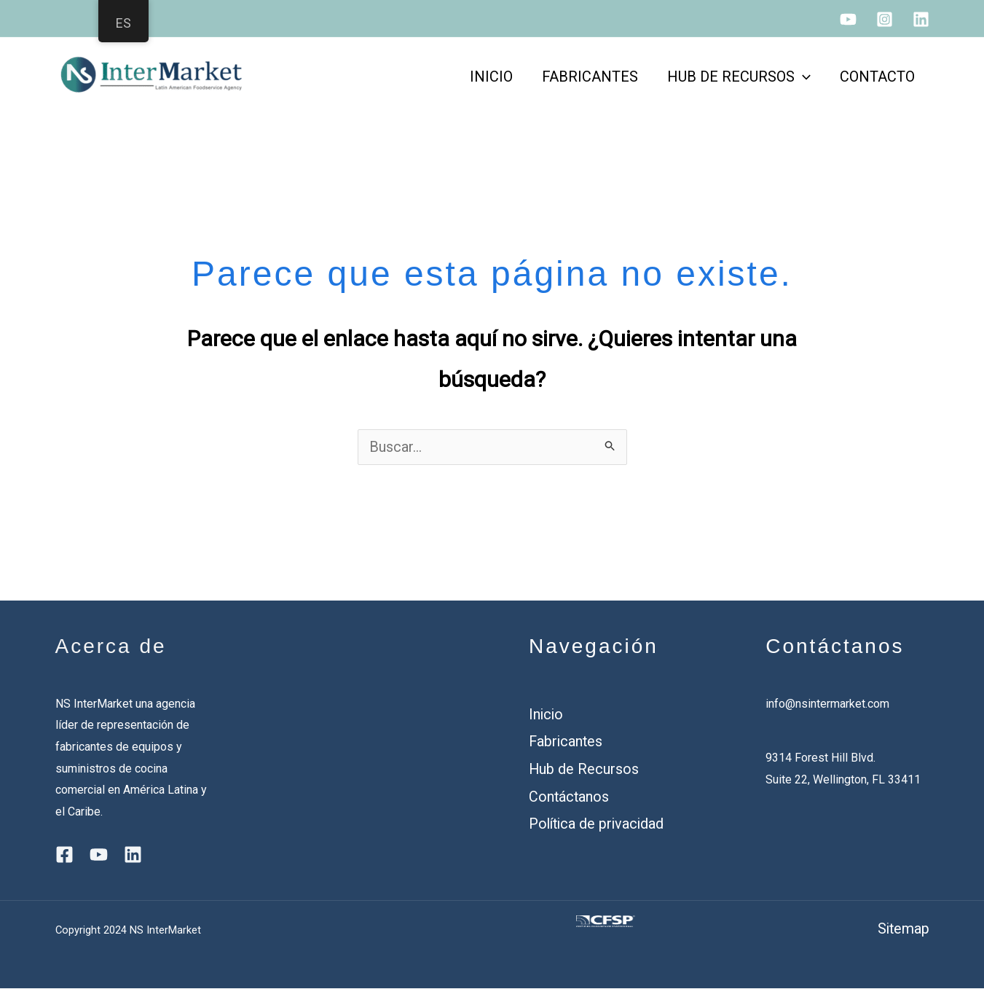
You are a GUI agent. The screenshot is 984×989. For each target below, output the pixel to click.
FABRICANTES (590, 76)
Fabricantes (567, 742)
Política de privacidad (598, 823)
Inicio (546, 715)
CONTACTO (877, 76)
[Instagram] (884, 19)
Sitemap (902, 929)
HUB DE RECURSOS (739, 76)
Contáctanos (569, 796)
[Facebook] (64, 855)
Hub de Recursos (584, 769)
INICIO (491, 76)
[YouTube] (848, 19)
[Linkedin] (921, 19)
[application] (803, 76)
